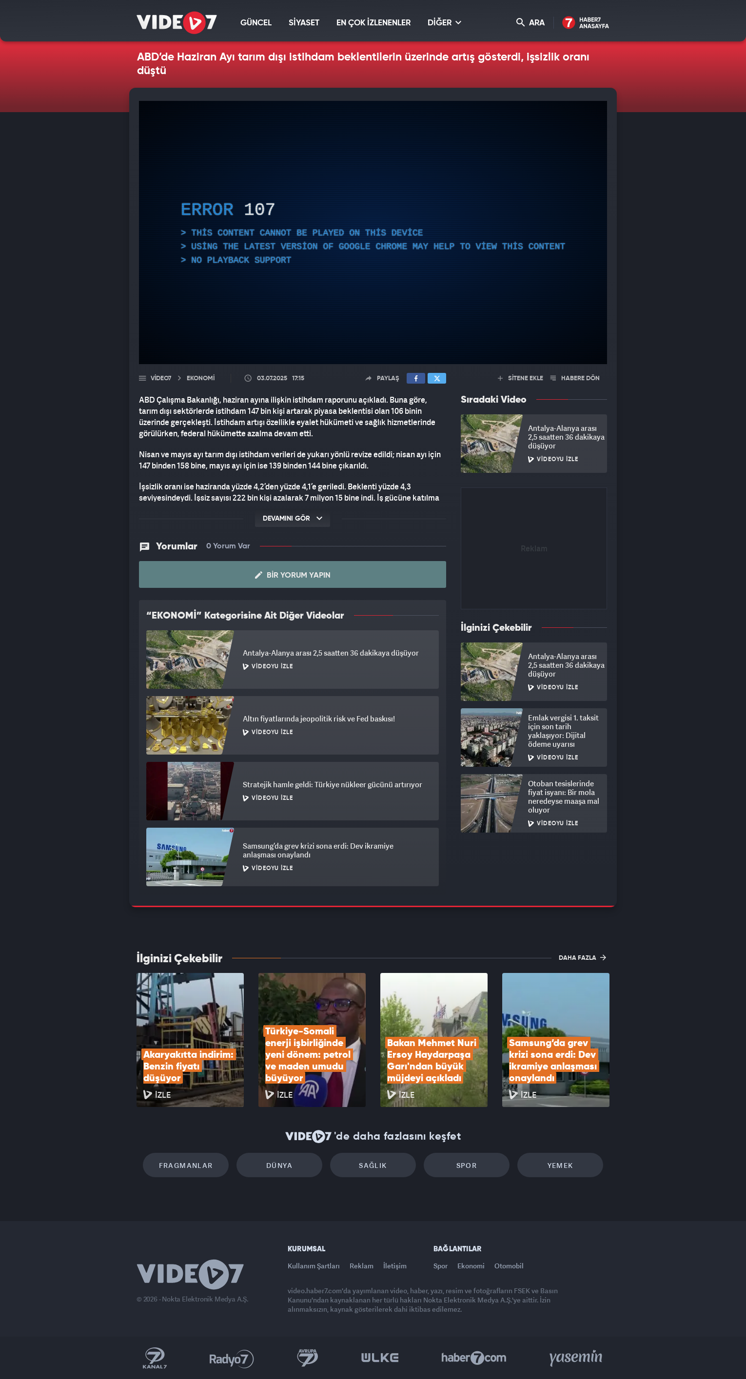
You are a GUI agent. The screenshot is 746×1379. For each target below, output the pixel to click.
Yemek (560, 1165)
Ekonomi (471, 1265)
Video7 (161, 378)
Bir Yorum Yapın (293, 575)
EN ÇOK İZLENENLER (373, 23)
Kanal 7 (154, 1358)
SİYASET (304, 23)
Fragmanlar (186, 1165)
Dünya (279, 1165)
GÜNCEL (256, 23)
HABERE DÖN (575, 378)
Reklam (361, 1265)
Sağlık (373, 1165)
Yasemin (577, 1358)
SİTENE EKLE (520, 378)
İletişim (395, 1265)
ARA (530, 22)
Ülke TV (380, 1358)
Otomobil (509, 1265)
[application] (373, 232)
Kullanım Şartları (314, 1265)
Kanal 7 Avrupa (307, 1358)
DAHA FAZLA (582, 957)
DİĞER (444, 22)
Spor (466, 1165)
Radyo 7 (232, 1358)
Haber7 (474, 1358)
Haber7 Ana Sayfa (585, 23)
